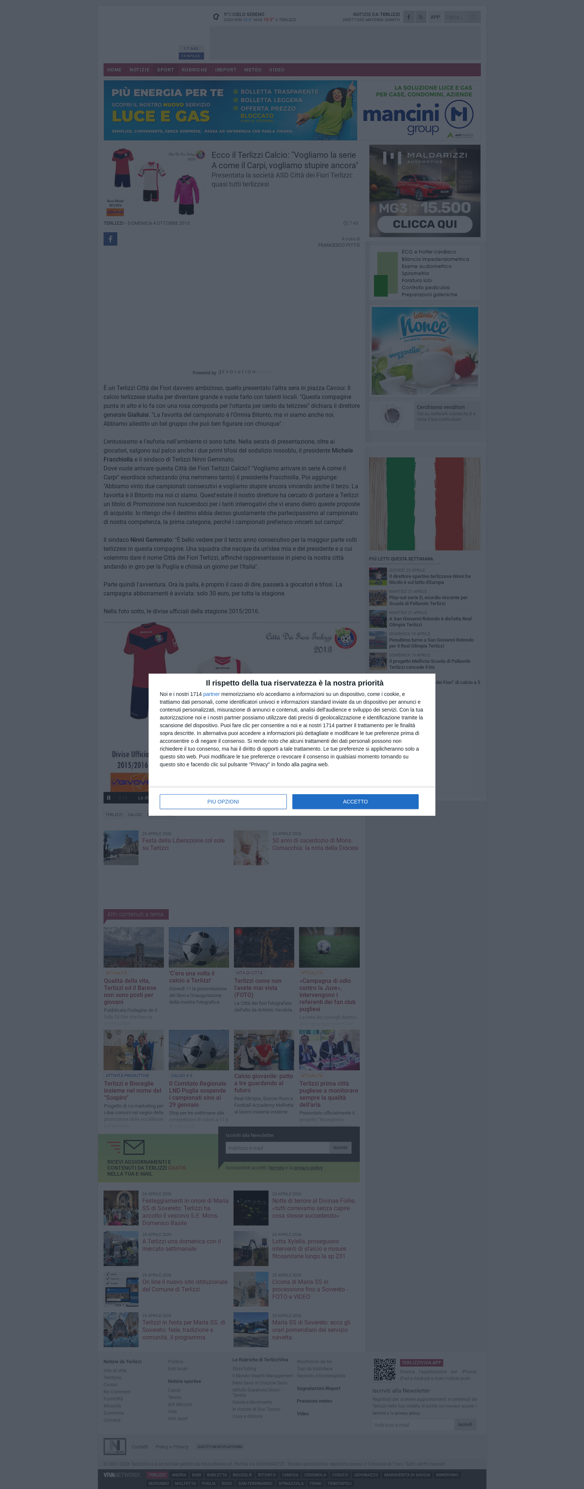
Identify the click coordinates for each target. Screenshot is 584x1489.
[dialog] (292, 745)
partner (211, 694)
